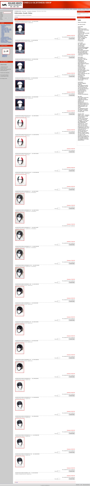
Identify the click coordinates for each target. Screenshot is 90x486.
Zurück (87, 9)
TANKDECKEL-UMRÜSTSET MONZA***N (5, 55)
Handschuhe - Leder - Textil (6, 28)
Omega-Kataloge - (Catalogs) (6, 42)
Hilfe (64, 9)
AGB (81, 484)
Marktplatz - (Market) (4, 41)
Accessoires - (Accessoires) (6, 24)
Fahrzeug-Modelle (4, 27)
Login (1, 8)
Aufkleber (3, 26)
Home (71, 9)
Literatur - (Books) (4, 40)
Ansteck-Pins (3, 25)
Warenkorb (75, 9)
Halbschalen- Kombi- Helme (6, 29)
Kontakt (84, 9)
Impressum (78, 484)
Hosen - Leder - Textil (5, 30)
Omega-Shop (24, 11)
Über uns (67, 9)
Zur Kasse (79, 9)
